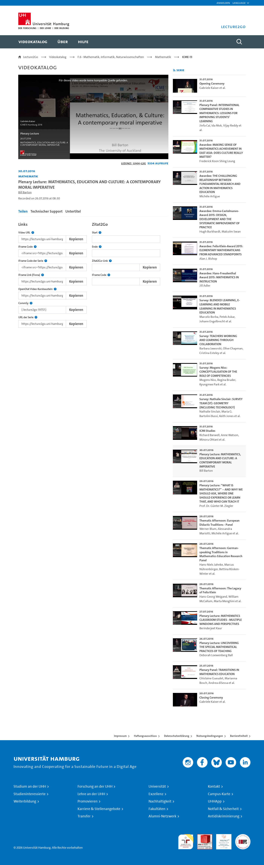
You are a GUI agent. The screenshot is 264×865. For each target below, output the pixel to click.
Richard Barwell (209, 435)
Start (96, 233)
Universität (157, 786)
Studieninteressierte (30, 794)
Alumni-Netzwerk (162, 816)
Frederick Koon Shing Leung (217, 161)
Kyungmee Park (209, 384)
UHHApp (215, 801)
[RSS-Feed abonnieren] (174, 70)
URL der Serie (27, 317)
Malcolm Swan (231, 231)
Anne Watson (229, 435)
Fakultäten (157, 808)
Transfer (84, 816)
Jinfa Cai (204, 125)
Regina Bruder (226, 380)
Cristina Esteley (209, 353)
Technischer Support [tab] (47, 211)
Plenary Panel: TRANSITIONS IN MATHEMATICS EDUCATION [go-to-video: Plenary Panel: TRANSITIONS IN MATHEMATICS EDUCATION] (219, 672)
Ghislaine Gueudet (211, 678)
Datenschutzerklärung (176, 736)
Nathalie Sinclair (209, 411)
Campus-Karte (219, 794)
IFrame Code (27, 247)
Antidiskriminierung (223, 816)
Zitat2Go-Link (102, 261)
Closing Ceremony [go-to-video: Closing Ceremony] (211, 697)
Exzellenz (156, 794)
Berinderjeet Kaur (210, 628)
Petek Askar (227, 317)
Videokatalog (57, 57)
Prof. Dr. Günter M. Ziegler (216, 506)
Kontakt (214, 786)
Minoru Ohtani (208, 440)
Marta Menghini (224, 601)
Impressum (120, 736)
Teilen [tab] (23, 211)
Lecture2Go (30, 57)
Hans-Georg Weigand (213, 597)
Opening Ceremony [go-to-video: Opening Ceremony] (211, 83)
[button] (239, 3)
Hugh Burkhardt (209, 231)
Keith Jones (226, 416)
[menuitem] (33, 41)
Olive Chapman (233, 348)
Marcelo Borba (208, 317)
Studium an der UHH (30, 786)
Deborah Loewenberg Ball (216, 655)
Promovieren (88, 801)
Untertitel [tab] (73, 211)
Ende (96, 247)
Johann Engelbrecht (212, 321)
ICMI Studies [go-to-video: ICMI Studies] (207, 431)
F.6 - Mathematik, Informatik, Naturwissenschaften (111, 57)
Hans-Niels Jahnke (211, 565)
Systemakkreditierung (242, 836)
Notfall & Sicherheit (223, 808)
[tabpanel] (93, 274)
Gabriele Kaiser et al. (212, 88)
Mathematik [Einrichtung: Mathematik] (28, 176)
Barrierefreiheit (239, 736)
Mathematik (163, 57)
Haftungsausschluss (145, 736)
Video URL (26, 233)
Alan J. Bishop (208, 259)
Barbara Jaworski (210, 348)
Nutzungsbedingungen (209, 736)
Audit (200, 836)
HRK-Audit (223, 836)
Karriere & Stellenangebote (99, 808)
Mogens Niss (207, 380)
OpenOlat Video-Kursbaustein (37, 289)
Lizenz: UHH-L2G (133, 163)
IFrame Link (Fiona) (31, 275)
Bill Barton (25, 192)
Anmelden (223, 3)
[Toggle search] (239, 41)
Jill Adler (204, 286)
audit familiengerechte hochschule (185, 840)
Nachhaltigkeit (160, 801)
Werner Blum (207, 529)
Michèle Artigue (209, 196)
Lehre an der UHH (91, 794)
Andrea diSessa (218, 683)
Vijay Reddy (230, 125)
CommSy (25, 303)
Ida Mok (216, 125)
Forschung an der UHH (95, 786)
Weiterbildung (25, 801)
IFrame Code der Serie (32, 261)
